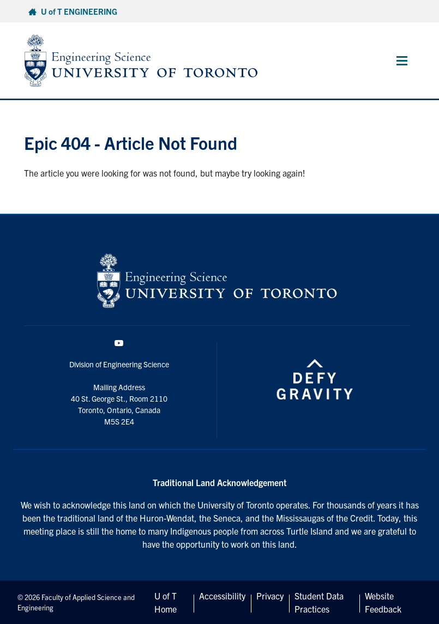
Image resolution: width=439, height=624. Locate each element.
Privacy (270, 595)
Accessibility (222, 595)
